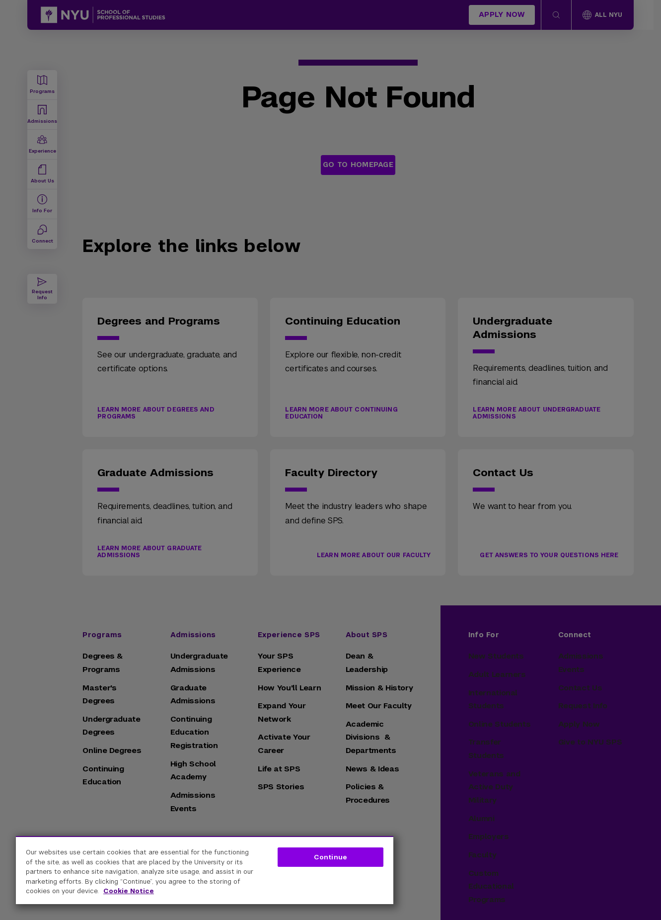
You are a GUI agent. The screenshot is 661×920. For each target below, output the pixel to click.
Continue (330, 857)
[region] (204, 870)
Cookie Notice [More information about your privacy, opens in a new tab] (128, 891)
